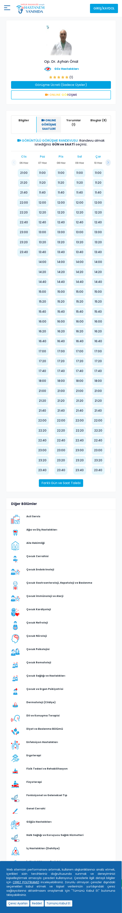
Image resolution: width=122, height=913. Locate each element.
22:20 (24, 212)
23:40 (24, 252)
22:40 (24, 222)
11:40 (42, 193)
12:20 (42, 212)
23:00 (24, 232)
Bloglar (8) (98, 120)
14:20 (42, 272)
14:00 (42, 262)
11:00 (42, 173)
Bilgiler (24, 120)
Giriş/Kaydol (104, 8)
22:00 (24, 203)
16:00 (42, 321)
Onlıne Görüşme (61, 95)
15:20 (42, 302)
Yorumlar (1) (73, 122)
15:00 (42, 292)
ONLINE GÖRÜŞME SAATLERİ (48, 124)
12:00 (42, 203)
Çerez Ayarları (18, 903)
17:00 (42, 351)
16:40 (42, 341)
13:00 (42, 232)
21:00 (24, 173)
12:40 (42, 222)
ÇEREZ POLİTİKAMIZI (26, 882)
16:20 (42, 331)
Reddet (37, 903)
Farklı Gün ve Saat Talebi (61, 483)
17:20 (42, 361)
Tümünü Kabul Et (58, 903)
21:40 (24, 193)
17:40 (42, 371)
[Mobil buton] (7, 8)
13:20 (42, 242)
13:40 (42, 252)
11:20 (42, 183)
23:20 (24, 242)
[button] (108, 162)
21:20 (23, 183)
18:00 (42, 381)
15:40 (42, 312)
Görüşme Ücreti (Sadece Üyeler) (61, 84)
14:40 (42, 282)
